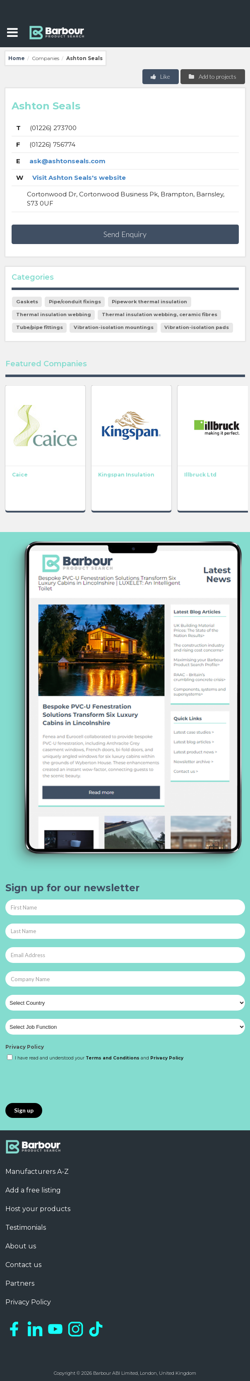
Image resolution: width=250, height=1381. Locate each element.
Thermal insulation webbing (53, 314)
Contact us (23, 1265)
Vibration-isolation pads (196, 327)
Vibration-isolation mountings (114, 327)
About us (20, 1246)
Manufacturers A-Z (37, 1171)
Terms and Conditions (112, 1058)
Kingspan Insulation (126, 475)
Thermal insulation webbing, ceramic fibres (159, 314)
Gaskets (27, 302)
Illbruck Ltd (200, 475)
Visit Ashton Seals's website (79, 177)
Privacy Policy (24, 1047)
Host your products (37, 1209)
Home (16, 58)
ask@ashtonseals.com (67, 161)
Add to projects (212, 76)
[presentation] (68, 1083)
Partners (19, 1283)
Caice (20, 475)
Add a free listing (33, 1190)
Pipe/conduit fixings (75, 302)
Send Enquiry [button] (125, 234)
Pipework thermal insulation (149, 302)
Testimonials (25, 1227)
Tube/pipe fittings (39, 327)
